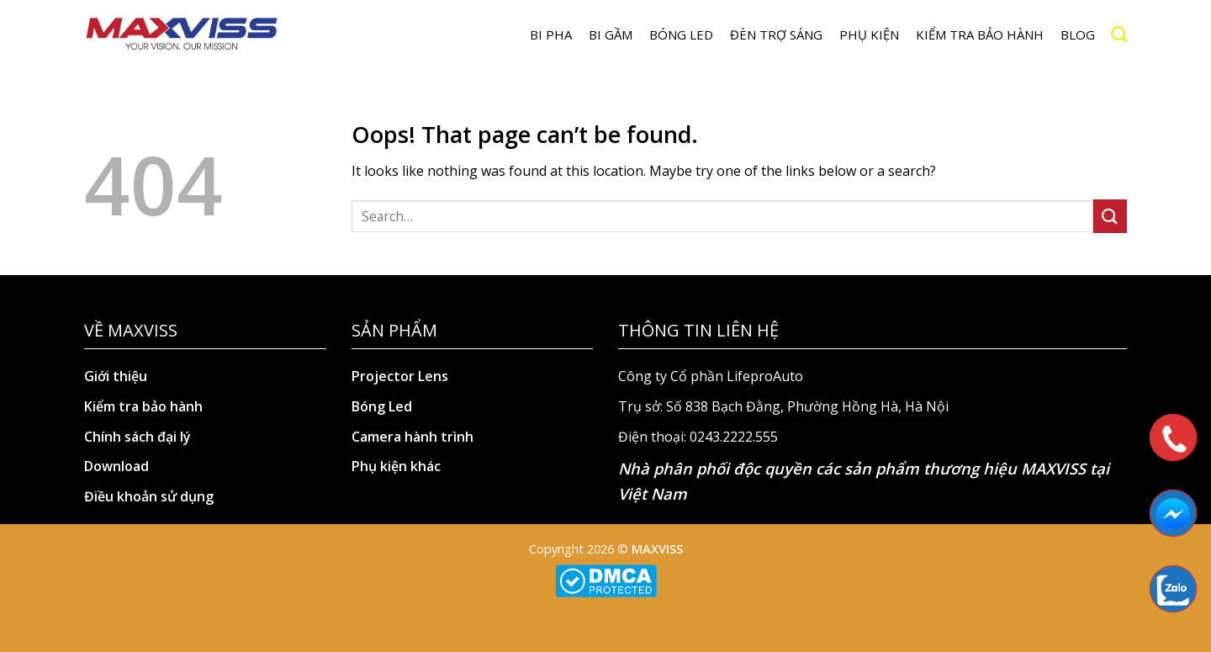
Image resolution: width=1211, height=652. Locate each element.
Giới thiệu (115, 376)
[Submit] (1110, 215)
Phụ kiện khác (396, 466)
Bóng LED (681, 34)
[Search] (1119, 34)
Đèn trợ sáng (776, 34)
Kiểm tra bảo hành (980, 34)
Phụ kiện (869, 34)
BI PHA (551, 34)
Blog (1077, 34)
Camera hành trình (412, 436)
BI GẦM (610, 34)
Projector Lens (400, 376)
